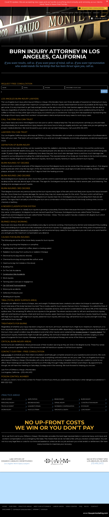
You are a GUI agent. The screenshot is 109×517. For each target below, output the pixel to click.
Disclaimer (6, 509)
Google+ (44, 509)
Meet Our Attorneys (83, 13)
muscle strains (95, 332)
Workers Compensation (67, 406)
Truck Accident (14, 406)
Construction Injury (94, 403)
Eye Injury (94, 406)
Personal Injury (14, 403)
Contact (96, 13)
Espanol (105, 13)
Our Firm (55, 13)
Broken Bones (40, 403)
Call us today (6, 355)
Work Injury (14, 410)
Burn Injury (94, 399)
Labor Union (58, 506)
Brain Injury (67, 399)
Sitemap (36, 509)
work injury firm (69, 228)
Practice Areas (67, 13)
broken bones (81, 332)
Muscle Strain (40, 410)
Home (48, 13)
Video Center (71, 506)
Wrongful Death (67, 410)
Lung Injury (94, 410)
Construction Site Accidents (14, 274)
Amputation (40, 399)
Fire (4, 245)
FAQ (80, 506)
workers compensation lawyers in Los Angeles (20, 230)
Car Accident (14, 399)
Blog (86, 506)
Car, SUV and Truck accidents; (15, 285)
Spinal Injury (67, 403)
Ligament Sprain (40, 406)
